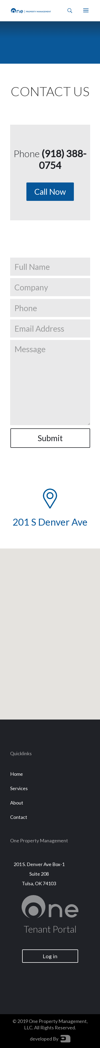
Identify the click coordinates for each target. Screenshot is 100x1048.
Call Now (50, 191)
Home (16, 774)
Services (19, 788)
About (16, 803)
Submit (50, 438)
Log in (50, 956)
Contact (18, 817)
